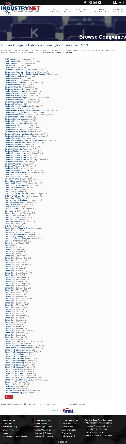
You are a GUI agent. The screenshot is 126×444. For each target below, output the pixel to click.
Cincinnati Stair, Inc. (13, 145)
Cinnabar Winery (12, 241)
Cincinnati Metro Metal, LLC (16, 130)
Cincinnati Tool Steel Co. (15, 162)
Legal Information (69, 430)
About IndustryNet (42, 420)
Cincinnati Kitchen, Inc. (14, 119)
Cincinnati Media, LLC (14, 121)
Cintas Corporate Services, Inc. (18, 346)
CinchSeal (9, 68)
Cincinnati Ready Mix (13, 138)
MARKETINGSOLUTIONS (118, 11)
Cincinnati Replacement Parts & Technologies (24, 140)
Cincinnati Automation (14, 76)
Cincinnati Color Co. (13, 87)
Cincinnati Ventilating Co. (15, 166)
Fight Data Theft (68, 436)
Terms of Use (67, 427)
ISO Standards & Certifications (15, 436)
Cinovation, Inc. (11, 243)
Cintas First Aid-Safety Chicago (18, 380)
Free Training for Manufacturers (98, 435)
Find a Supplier (9, 420)
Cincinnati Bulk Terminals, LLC (17, 83)
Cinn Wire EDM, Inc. (13, 232)
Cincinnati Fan (11, 104)
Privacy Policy (67, 433)
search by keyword (65, 52)
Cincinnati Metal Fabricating (16, 123)
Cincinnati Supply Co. (14, 149)
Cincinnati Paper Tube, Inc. (16, 132)
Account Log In (9, 433)
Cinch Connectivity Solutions (16, 61)
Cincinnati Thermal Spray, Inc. (17, 153)
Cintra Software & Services (16, 390)
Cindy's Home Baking (14, 204)
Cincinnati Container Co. (15, 89)
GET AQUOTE (67, 11)
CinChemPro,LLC (12, 65)
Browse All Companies (44, 436)
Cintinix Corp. (10, 388)
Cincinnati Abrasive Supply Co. (17, 70)
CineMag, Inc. (10, 215)
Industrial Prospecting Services (98, 426)
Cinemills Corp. (11, 219)
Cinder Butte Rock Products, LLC (18, 185)
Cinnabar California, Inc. (15, 234)
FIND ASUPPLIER (54, 11)
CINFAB (8, 226)
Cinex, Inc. (9, 224)
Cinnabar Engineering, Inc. (16, 236)
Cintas (7, 245)
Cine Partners (10, 211)
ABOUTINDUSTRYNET (101, 11)
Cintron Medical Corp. (14, 393)
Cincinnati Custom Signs (15, 95)
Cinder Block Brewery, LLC (16, 183)
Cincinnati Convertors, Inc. (16, 93)
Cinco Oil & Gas (11, 174)
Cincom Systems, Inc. (14, 179)
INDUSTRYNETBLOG (82, 11)
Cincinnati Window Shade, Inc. (17, 170)
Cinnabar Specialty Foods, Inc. (17, 239)
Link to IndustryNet (69, 423)
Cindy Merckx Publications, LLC (18, 200)
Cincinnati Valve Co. (13, 164)
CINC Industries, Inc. (13, 59)
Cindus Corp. (10, 198)
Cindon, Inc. (10, 192)
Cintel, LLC (9, 384)
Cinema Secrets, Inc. (13, 213)
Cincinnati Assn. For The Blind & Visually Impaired (25, 74)
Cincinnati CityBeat (13, 85)
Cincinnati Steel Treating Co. (16, 147)
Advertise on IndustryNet (95, 432)
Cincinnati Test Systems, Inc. (17, 151)
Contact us (70, 404)
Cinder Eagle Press (13, 187)
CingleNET (9, 230)
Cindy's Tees (10, 207)
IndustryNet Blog (10, 427)
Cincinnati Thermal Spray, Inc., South (20, 159)
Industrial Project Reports (96, 429)
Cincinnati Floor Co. (13, 108)
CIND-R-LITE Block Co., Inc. (16, 194)
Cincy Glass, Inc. (12, 181)
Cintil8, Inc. (9, 386)
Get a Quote (8, 423)
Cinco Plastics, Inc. (13, 177)
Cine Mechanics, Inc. (13, 209)
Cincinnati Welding (12, 168)
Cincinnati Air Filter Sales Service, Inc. (20, 72)
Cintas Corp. (10, 247)
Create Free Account (11, 430)
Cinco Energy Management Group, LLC (21, 172)
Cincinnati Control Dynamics (16, 91)
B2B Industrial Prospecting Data (98, 423)
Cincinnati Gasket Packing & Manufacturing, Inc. (25, 110)
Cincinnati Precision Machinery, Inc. (19, 134)
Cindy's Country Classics (15, 202)
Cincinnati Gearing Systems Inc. (18, 112)
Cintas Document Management (18, 348)
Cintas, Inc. (9, 382)
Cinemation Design (13, 217)
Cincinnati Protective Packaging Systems (22, 136)
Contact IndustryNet (70, 420)
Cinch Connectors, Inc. (14, 63)
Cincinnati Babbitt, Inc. (14, 78)
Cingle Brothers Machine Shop (17, 228)
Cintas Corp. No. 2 (12, 343)
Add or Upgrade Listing (45, 430)
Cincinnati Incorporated (14, 117)
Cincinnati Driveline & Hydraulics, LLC (20, 97)
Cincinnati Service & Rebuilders (18, 142)
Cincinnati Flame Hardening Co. (18, 106)
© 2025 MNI (63, 442)
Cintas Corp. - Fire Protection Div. (19, 341)
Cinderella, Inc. (11, 189)
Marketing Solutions (43, 427)
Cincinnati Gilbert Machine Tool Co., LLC (22, 115)
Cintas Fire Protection (14, 350)
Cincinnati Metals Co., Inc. (15, 125)
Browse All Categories (44, 433)
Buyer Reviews (41, 423)
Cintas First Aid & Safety (15, 369)
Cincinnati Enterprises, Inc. (16, 100)
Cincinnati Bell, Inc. (13, 80)
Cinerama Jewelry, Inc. (14, 221)
